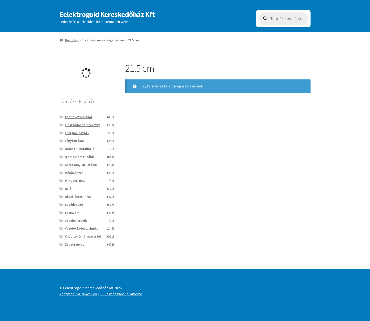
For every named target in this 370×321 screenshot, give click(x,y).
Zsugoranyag (74, 244)
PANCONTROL (75, 180)
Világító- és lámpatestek (83, 236)
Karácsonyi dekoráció (81, 165)
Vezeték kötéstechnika (81, 228)
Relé (68, 188)
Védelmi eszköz (76, 220)
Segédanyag (74, 204)
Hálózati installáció (79, 149)
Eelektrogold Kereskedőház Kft (107, 14)
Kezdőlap (72, 40)
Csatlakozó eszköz (78, 117)
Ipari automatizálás (80, 157)
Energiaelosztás (77, 133)
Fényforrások (74, 141)
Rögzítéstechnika (78, 196)
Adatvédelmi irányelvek (78, 294)
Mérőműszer (74, 173)
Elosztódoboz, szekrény (82, 125)
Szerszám (72, 212)
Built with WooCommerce (121, 294)
